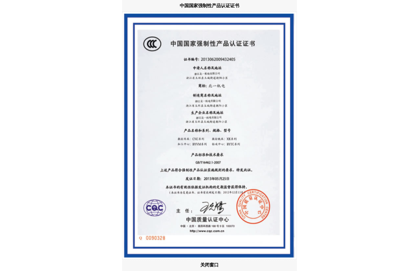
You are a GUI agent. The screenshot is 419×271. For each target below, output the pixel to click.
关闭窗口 (209, 264)
